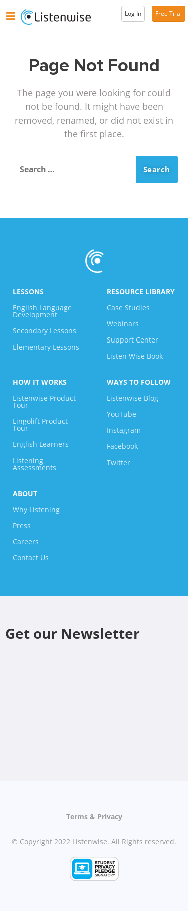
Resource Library (141, 291)
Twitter (118, 462)
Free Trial (168, 13)
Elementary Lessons (46, 347)
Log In (133, 13)
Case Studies (128, 307)
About (25, 493)
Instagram (124, 430)
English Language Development (42, 311)
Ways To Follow (139, 382)
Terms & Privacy (94, 816)
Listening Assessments (34, 464)
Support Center (132, 340)
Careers (26, 541)
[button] (11, 16)
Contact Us (31, 557)
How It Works (40, 382)
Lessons (28, 291)
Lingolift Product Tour (40, 424)
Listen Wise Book (135, 356)
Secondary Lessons (44, 330)
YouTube (121, 414)
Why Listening (36, 509)
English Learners (41, 444)
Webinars (123, 323)
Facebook (122, 446)
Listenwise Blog (132, 398)
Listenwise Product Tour (44, 401)
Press (22, 525)
